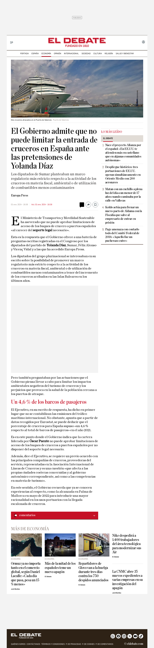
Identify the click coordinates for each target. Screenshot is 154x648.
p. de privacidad (73, 644)
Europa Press (19, 195)
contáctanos (33, 644)
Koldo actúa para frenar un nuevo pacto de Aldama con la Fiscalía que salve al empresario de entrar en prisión (123, 215)
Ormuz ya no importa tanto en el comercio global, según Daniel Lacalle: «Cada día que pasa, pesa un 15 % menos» (26, 574)
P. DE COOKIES (88, 644)
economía (46, 53)
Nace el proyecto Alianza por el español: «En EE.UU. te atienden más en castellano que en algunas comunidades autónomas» (123, 152)
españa (35, 53)
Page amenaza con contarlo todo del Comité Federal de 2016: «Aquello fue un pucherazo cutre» (122, 235)
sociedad (86, 53)
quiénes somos (18, 644)
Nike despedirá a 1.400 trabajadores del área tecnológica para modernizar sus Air (126, 544)
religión (109, 53)
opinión (57, 53)
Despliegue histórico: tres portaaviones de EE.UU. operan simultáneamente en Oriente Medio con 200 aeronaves (123, 174)
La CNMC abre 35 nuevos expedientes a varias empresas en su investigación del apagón (127, 580)
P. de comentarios (104, 644)
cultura (97, 53)
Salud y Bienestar (125, 53)
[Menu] (12, 43)
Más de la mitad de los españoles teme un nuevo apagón (60, 568)
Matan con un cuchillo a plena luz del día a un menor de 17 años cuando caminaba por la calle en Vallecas (123, 194)
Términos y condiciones (53, 644)
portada (24, 53)
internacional (71, 53)
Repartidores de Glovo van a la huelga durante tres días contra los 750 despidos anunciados (93, 572)
